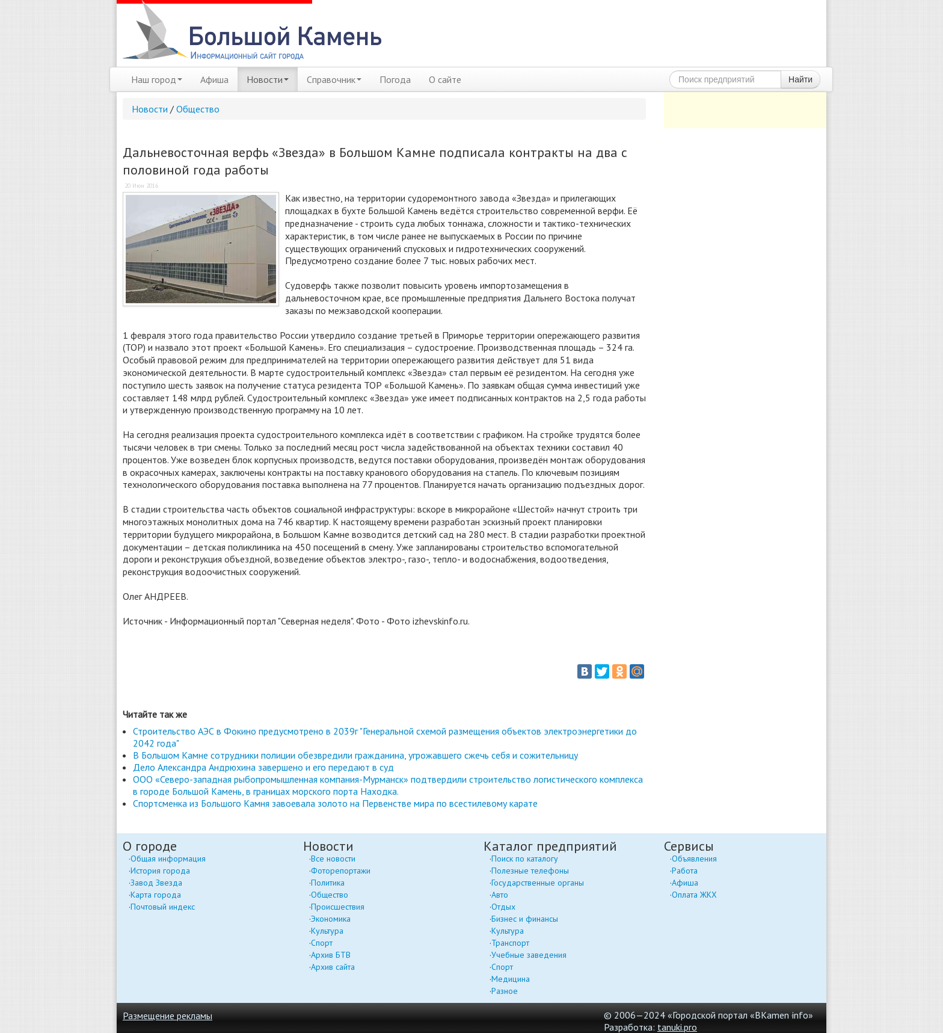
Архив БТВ (331, 954)
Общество (198, 109)
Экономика (331, 918)
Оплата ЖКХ (694, 894)
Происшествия (337, 906)
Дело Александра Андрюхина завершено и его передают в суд (263, 767)
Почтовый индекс (163, 906)
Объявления (694, 858)
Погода (395, 79)
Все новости (333, 858)
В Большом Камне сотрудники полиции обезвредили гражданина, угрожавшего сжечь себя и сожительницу (355, 755)
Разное (504, 990)
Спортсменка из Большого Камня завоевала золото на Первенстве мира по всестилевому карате (335, 803)
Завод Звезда (156, 882)
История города (160, 870)
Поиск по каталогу (524, 858)
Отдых (503, 906)
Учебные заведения (529, 954)
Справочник (334, 79)
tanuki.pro (677, 1027)
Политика (328, 882)
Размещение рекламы (167, 1016)
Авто (499, 894)
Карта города (156, 894)
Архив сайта (333, 966)
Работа (685, 870)
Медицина (510, 978)
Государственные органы (537, 882)
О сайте (445, 79)
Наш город (156, 79)
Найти (800, 79)
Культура (327, 930)
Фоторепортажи (340, 870)
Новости (268, 79)
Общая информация (168, 858)
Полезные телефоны (530, 870)
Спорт (322, 942)
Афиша (214, 79)
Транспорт (510, 942)
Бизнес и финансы (524, 918)
